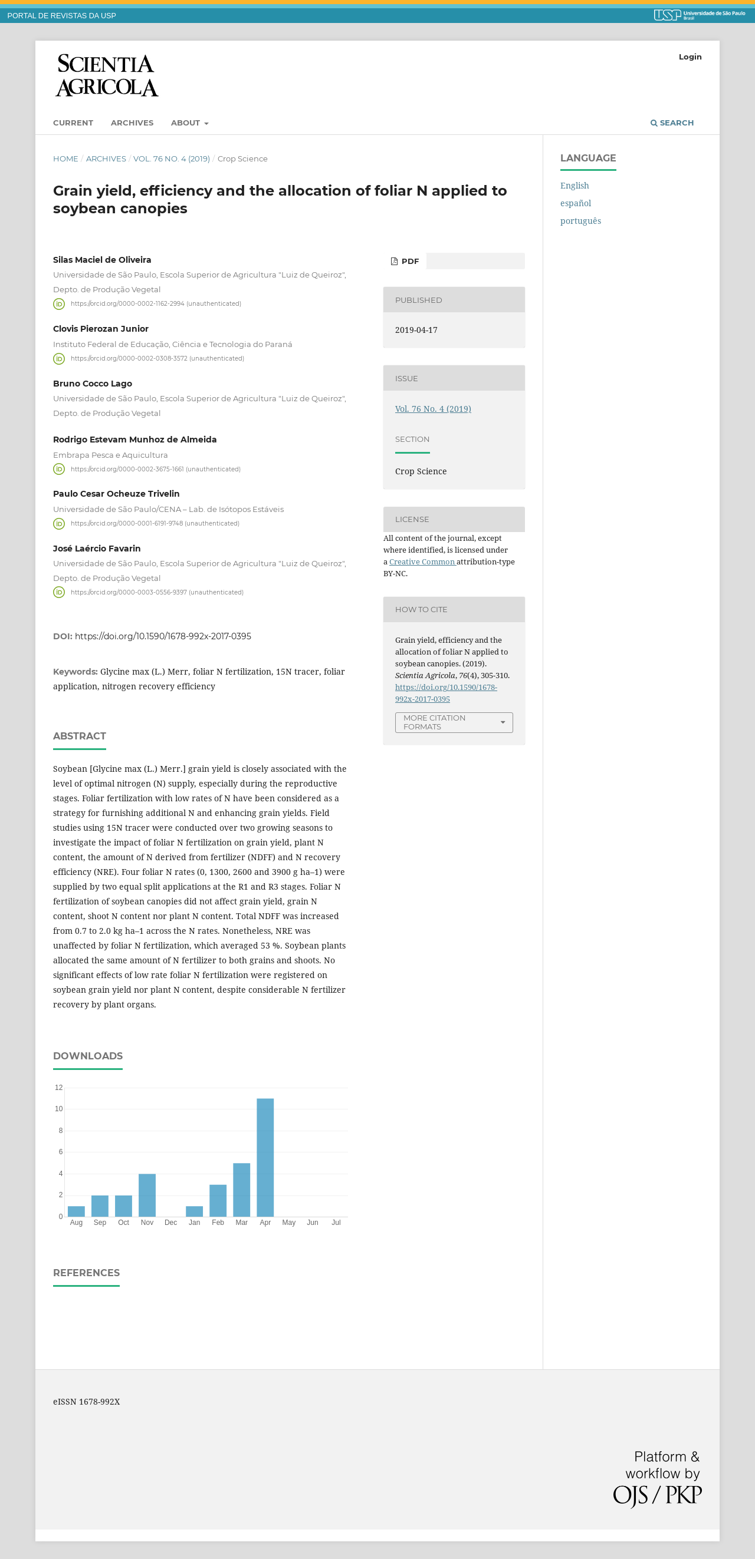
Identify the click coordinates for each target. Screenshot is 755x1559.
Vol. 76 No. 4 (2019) (171, 158)
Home (65, 158)
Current (73, 122)
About (186, 122)
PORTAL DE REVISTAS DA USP (62, 16)
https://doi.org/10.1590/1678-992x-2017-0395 (163, 636)
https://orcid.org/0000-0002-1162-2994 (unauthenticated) (156, 304)
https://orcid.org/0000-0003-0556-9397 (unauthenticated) (157, 592)
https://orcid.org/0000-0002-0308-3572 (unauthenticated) (157, 358)
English (574, 185)
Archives (132, 122)
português (580, 220)
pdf (409, 261)
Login (690, 56)
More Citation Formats (434, 722)
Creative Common (423, 561)
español (575, 203)
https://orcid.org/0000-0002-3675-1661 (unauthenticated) (156, 469)
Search (672, 122)
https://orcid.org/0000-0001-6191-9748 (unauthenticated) (155, 523)
